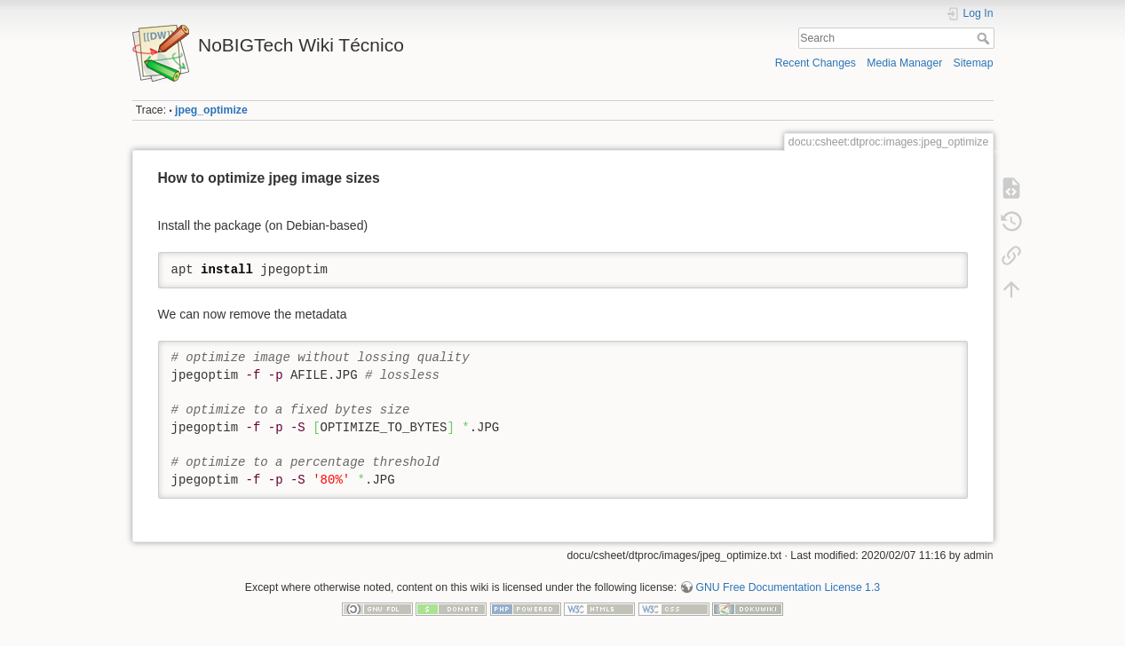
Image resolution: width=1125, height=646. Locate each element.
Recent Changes (815, 63)
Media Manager (904, 63)
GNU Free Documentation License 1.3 (787, 587)
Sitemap (974, 63)
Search (985, 38)
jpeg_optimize (211, 110)
